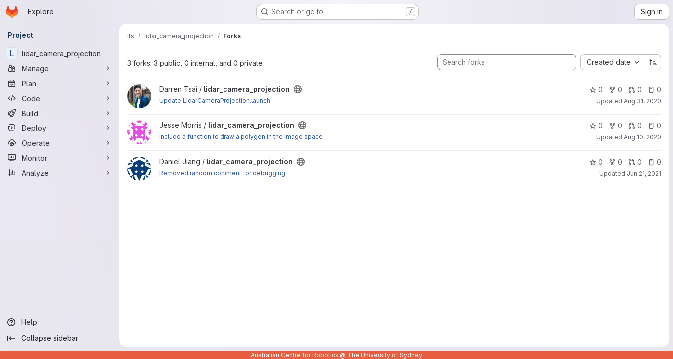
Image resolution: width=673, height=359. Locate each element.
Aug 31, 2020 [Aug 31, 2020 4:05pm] (642, 101)
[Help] (59, 322)
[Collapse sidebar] (59, 338)
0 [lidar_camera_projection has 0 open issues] (654, 89)
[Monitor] (59, 158)
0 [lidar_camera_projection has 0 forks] (615, 89)
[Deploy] (59, 128)
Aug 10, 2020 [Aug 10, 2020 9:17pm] (642, 137)
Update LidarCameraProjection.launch (214, 100)
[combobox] (612, 62)
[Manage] (59, 68)
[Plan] (59, 83)
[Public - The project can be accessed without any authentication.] (298, 89)
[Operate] (59, 143)
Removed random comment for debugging (222, 173)
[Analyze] (59, 173)
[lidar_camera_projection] (59, 53)
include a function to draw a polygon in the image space (241, 136)
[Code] (59, 98)
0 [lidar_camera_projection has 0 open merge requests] (635, 89)
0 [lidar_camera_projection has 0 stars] (596, 89)
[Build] (59, 113)
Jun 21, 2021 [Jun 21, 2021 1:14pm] (644, 173)
